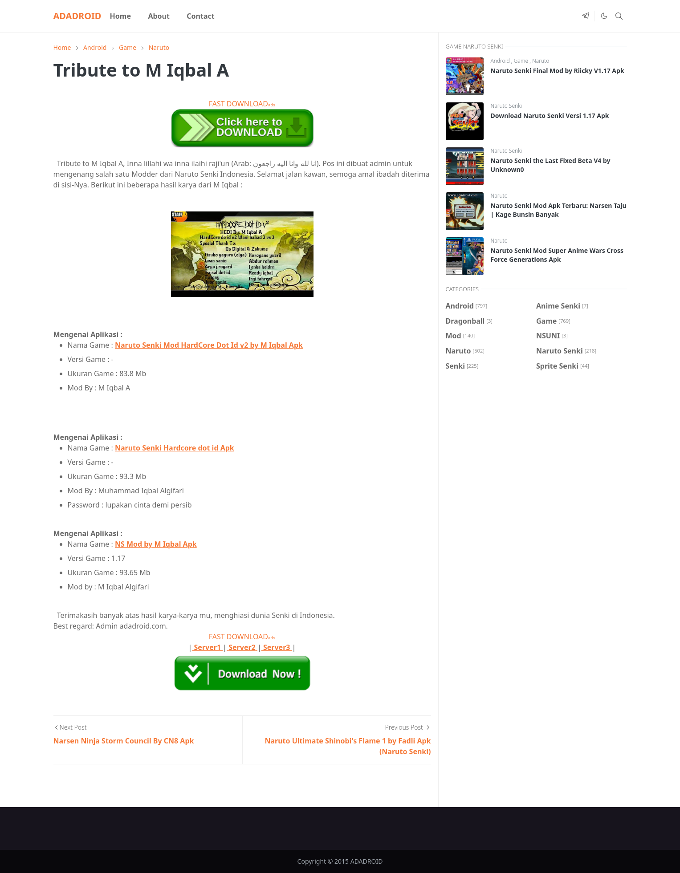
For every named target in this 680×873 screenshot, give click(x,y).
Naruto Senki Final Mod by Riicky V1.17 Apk (557, 70)
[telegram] (585, 16)
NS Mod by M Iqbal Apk (156, 544)
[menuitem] (120, 16)
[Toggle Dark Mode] (604, 16)
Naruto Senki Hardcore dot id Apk (174, 448)
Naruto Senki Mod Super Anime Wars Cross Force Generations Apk (557, 255)
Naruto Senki (506, 106)
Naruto (540, 61)
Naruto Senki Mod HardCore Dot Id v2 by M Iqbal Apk (209, 345)
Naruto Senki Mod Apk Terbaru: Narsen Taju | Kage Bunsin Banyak (559, 210)
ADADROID (77, 16)
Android (501, 61)
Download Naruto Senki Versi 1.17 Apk (550, 115)
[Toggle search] (619, 16)
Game (522, 61)
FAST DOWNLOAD (242, 104)
